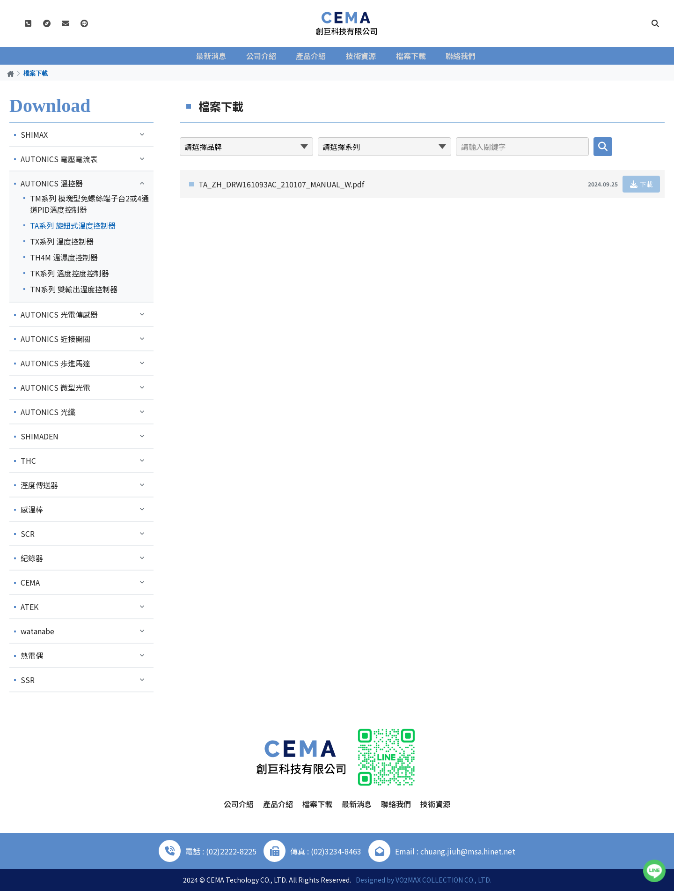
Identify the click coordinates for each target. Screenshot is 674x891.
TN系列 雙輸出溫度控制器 (73, 289)
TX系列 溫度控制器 (62, 241)
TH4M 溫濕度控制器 (64, 257)
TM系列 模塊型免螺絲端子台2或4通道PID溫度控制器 (89, 204)
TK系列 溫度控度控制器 (69, 273)
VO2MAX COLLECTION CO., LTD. (443, 879)
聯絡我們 (459, 55)
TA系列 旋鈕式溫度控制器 (73, 225)
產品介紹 (313, 55)
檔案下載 (410, 55)
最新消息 (215, 55)
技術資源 (361, 55)
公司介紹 (264, 55)
